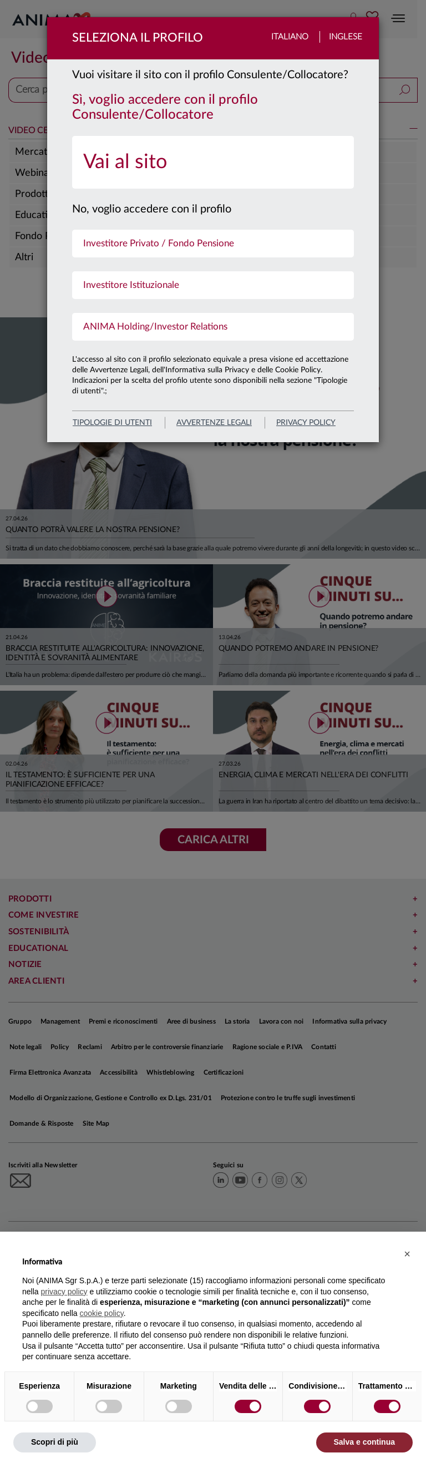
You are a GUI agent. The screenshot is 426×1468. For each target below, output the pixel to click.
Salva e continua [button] (364, 1441)
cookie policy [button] (102, 1313)
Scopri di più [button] (54, 1441)
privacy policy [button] (63, 1291)
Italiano (289, 37)
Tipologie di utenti (112, 423)
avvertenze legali (214, 423)
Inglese (345, 37)
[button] (407, 1254)
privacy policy (306, 423)
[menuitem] (213, 162)
